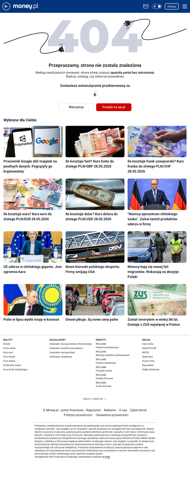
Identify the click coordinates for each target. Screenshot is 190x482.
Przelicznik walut (12, 365)
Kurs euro (8, 352)
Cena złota (147, 344)
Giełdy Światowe (150, 369)
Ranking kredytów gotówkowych (113, 355)
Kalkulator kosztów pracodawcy (66, 348)
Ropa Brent (148, 365)
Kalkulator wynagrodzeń (62, 352)
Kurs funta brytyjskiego (15, 369)
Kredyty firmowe (104, 378)
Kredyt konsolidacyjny (107, 347)
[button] (157, 6)
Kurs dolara (9, 361)
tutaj (107, 456)
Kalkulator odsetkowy (60, 356)
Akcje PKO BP (149, 348)
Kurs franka (9, 356)
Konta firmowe (103, 386)
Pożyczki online (104, 370)
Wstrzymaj (76, 107)
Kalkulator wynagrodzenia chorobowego (70, 344)
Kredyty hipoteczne (106, 363)
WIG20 (145, 352)
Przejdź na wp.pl (113, 107)
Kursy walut (9, 348)
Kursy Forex (148, 361)
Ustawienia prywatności (111, 415)
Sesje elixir (147, 356)
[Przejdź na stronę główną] (6, 9)
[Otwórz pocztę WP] (146, 6)
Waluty (6, 344)
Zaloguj (171, 6)
